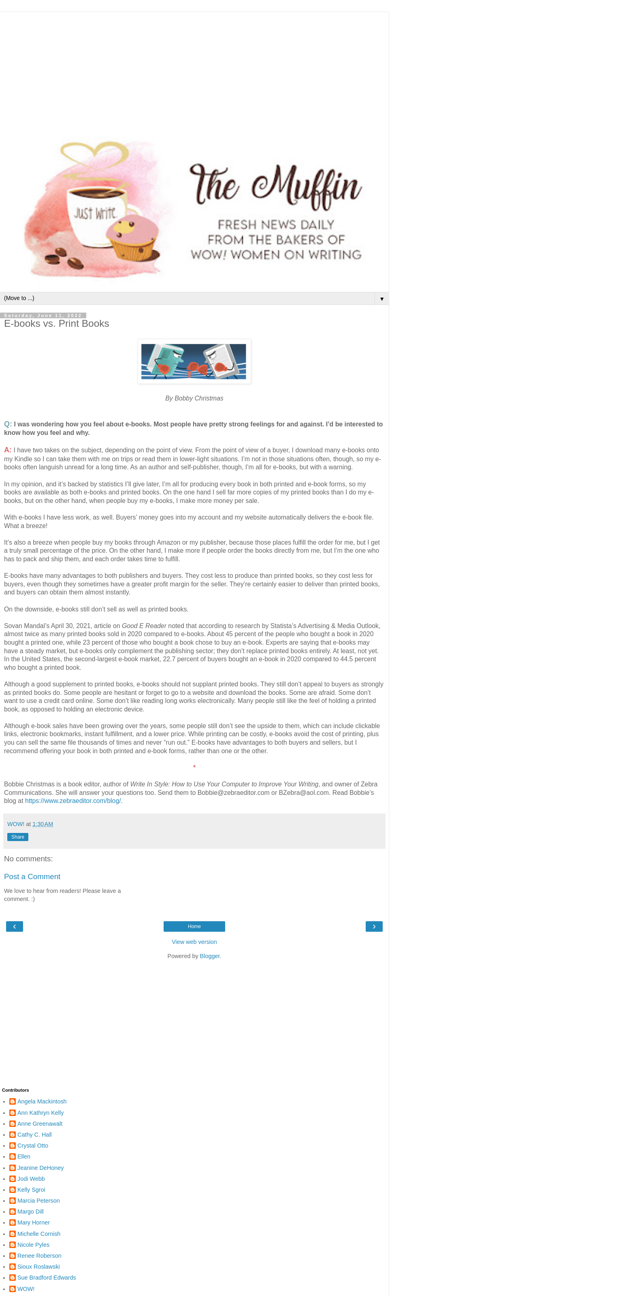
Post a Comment (32, 876)
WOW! (25, 1289)
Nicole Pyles (33, 1245)
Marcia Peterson (38, 1200)
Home (194, 926)
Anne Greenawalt (39, 1123)
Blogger (210, 956)
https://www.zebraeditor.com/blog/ (73, 800)
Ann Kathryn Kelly (40, 1113)
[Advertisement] (194, 69)
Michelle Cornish (38, 1234)
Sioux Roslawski (38, 1266)
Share (17, 837)
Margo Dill (30, 1211)
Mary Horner (33, 1222)
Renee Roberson (39, 1255)
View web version (194, 942)
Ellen (23, 1156)
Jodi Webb (31, 1179)
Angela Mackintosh (42, 1101)
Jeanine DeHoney (40, 1168)
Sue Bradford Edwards (46, 1277)
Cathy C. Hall (34, 1134)
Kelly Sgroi (31, 1189)
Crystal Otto (32, 1145)
